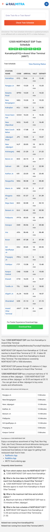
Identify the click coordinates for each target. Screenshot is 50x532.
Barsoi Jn (9, 159)
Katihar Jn (9, 174)
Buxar (7, 240)
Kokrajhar (9, 108)
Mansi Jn (9, 188)
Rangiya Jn (9, 86)
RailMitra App (10, 458)
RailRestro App (11, 455)
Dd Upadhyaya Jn (9, 249)
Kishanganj (9, 152)
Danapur (8, 225)
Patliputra (9, 218)
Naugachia (9, 181)
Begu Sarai (9, 203)
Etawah (8, 279)
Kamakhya (9, 78)
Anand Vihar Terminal (8, 311)
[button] (25, 325)
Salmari (8, 166)
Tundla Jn (9, 286)
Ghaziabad (9, 301)
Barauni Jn (9, 210)
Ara (6, 232)
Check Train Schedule (25, 23)
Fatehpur (8, 264)
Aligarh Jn (9, 294)
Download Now (25, 327)
